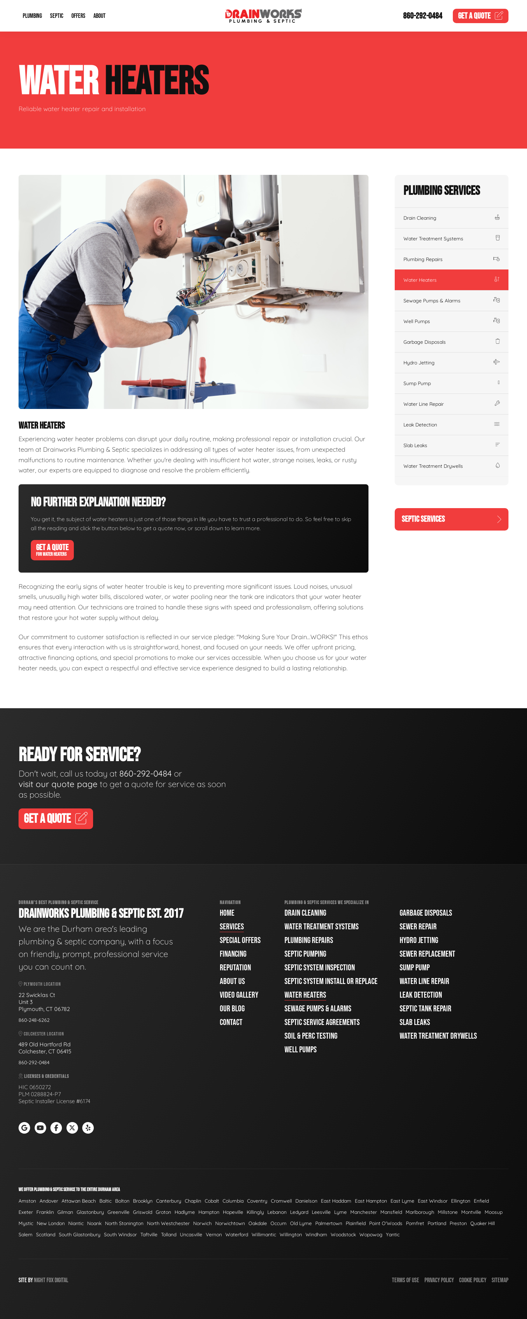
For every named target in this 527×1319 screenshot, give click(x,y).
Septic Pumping (305, 954)
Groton (163, 1212)
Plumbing (32, 16)
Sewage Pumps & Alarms (451, 301)
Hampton (208, 1212)
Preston (458, 1223)
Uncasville (191, 1234)
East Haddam (336, 1201)
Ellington (460, 1201)
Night (39, 1280)
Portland (437, 1223)
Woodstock (343, 1234)
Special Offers (240, 940)
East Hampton (371, 1201)
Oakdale (257, 1223)
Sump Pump (451, 383)
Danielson (306, 1201)
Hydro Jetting (451, 363)
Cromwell (281, 1201)
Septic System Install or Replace (331, 981)
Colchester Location (41, 1034)
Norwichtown (230, 1223)
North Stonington (124, 1223)
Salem (26, 1234)
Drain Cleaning (451, 218)
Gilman (65, 1212)
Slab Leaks (451, 445)
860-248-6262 (34, 1020)
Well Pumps (451, 321)
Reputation (235, 968)
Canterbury (168, 1201)
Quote (481, 16)
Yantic (393, 1234)
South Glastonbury (79, 1234)
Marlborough (420, 1212)
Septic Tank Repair (425, 1009)
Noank (94, 1223)
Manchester (363, 1212)
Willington (291, 1234)
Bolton (122, 1201)
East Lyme (402, 1201)
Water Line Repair (451, 404)
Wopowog (370, 1234)
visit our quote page (58, 784)
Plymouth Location (40, 984)
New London (51, 1223)
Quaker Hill (482, 1223)
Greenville (118, 1212)
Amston (27, 1201)
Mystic (26, 1223)
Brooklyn (143, 1201)
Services (232, 927)
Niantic (76, 1223)
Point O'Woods (385, 1223)
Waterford (236, 1234)
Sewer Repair (418, 927)
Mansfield (391, 1212)
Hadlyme (185, 1212)
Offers (78, 16)
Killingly (255, 1212)
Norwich (202, 1223)
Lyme (340, 1212)
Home (227, 913)
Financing (233, 954)
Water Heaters (451, 280)
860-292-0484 (422, 16)
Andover (49, 1201)
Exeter (26, 1212)
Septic (56, 16)
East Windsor (433, 1201)
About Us (232, 981)
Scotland (45, 1234)
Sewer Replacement (427, 954)
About (99, 16)
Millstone (448, 1212)
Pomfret (415, 1223)
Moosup (494, 1212)
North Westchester (168, 1223)
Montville (471, 1212)
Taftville (148, 1234)
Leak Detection (451, 425)
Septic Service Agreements (322, 1022)
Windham (316, 1234)
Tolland (168, 1234)
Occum (278, 1223)
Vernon (214, 1234)
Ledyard (299, 1212)
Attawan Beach (79, 1201)
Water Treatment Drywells (451, 466)
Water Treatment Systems (451, 238)
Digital (61, 1280)
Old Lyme (301, 1223)
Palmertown (328, 1223)
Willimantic (264, 1234)
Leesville (321, 1212)
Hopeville (233, 1212)
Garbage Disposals (451, 342)
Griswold (142, 1212)
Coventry (257, 1201)
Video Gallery (239, 995)
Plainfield (356, 1223)
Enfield (481, 1201)
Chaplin (193, 1201)
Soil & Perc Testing (310, 1036)
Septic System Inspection (319, 968)
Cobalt (212, 1201)
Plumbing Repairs (451, 259)
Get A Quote (52, 549)
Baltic (105, 1201)
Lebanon (277, 1212)
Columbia (233, 1201)
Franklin (45, 1212)
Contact (231, 1022)
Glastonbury (90, 1212)
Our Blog (232, 1009)
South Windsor (120, 1234)
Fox (50, 1280)
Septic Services (451, 519)
